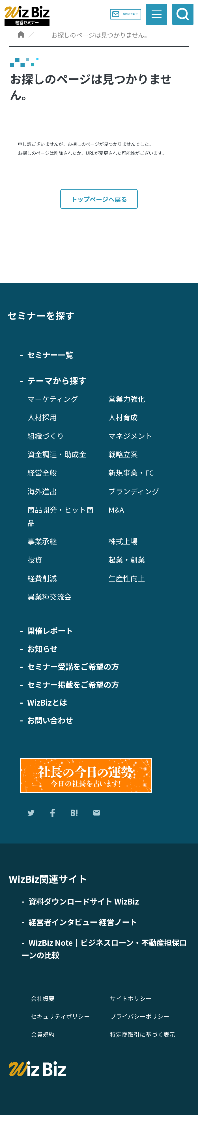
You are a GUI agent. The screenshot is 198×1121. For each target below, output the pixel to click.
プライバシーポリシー (141, 1019)
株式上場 (124, 541)
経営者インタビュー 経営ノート (89, 925)
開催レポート (52, 631)
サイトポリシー (132, 1002)
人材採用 (43, 417)
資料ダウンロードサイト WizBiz (90, 905)
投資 (35, 560)
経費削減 (43, 578)
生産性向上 (128, 578)
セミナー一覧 (52, 355)
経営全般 (43, 473)
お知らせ (44, 649)
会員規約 (43, 1037)
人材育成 (124, 417)
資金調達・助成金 (59, 454)
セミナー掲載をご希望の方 (78, 685)
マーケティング (54, 399)
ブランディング (135, 491)
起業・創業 (128, 560)
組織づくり (47, 436)
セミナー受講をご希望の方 (78, 667)
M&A (116, 510)
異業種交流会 (51, 597)
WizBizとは (49, 703)
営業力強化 (128, 399)
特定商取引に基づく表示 (144, 1037)
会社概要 (43, 1002)
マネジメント (132, 436)
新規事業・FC (133, 473)
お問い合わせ (117, 14)
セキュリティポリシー (62, 1019)
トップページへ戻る (99, 199)
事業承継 (43, 541)
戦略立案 (124, 454)
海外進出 (43, 491)
